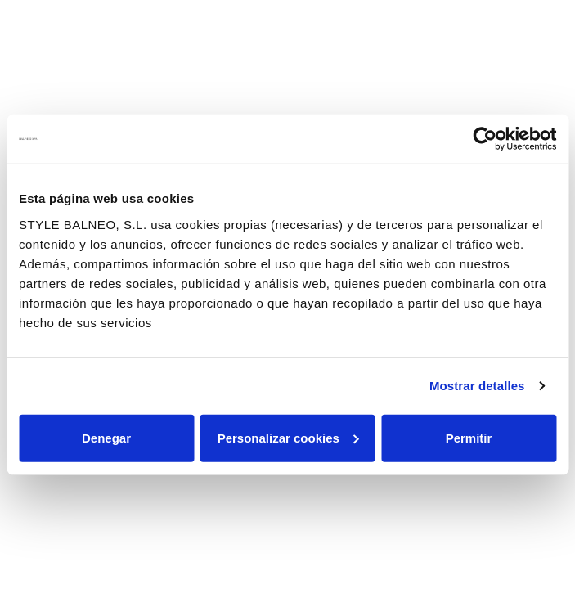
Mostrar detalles (477, 386)
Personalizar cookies (288, 437)
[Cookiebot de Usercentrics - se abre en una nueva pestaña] (484, 139)
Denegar (106, 437)
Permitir (469, 437)
